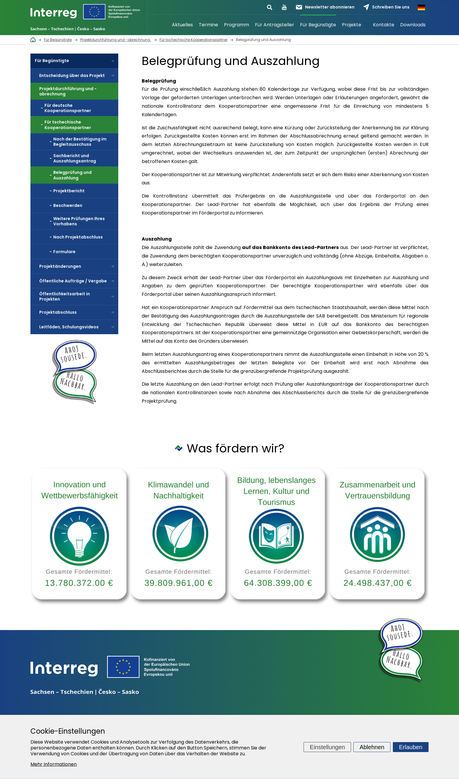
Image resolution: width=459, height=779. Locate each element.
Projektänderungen (60, 266)
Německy (421, 7)
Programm (236, 24)
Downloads (413, 24)
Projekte (351, 24)
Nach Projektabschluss (78, 237)
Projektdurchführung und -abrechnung (68, 91)
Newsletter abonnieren (325, 7)
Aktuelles (182, 24)
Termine (208, 24)
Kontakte (383, 24)
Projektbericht (69, 191)
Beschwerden (67, 205)
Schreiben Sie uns (386, 7)
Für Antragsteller (274, 24)
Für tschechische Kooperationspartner (67, 124)
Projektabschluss (58, 312)
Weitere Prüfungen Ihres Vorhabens (79, 221)
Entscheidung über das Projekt (72, 75)
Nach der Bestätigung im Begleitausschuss (80, 141)
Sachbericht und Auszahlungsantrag (74, 158)
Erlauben (410, 747)
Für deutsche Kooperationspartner (67, 108)
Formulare (64, 252)
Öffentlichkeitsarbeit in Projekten (64, 296)
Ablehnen (371, 747)
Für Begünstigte (318, 24)
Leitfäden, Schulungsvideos (69, 327)
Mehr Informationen (53, 764)
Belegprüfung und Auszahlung (72, 175)
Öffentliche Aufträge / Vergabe (73, 281)
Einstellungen (327, 747)
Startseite (161, 25)
